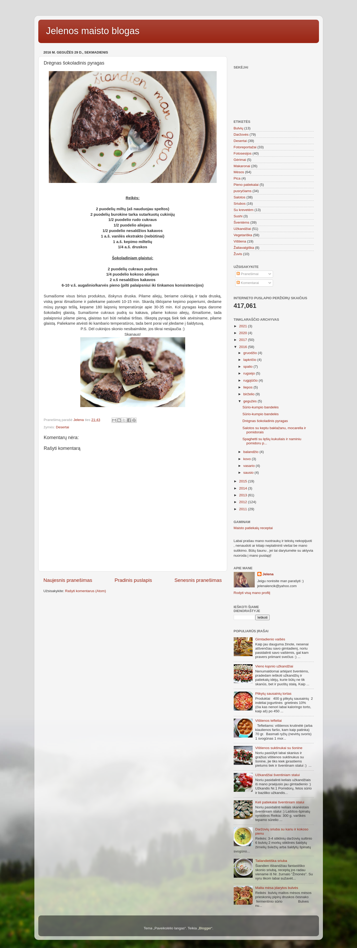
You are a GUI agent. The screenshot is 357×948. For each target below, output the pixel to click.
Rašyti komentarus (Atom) (85, 591)
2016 (243, 347)
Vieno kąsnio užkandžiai (274, 666)
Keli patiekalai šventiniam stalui (279, 802)
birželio (249, 394)
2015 (243, 481)
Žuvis (238, 254)
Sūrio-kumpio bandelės (260, 407)
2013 (243, 495)
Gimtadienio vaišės (270, 639)
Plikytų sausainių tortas (273, 694)
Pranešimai (247, 274)
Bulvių (238, 128)
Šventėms (241, 222)
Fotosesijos (243, 153)
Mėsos (239, 172)
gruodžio (250, 353)
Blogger (205, 928)
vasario (249, 466)
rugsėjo (249, 373)
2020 (243, 333)
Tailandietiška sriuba (271, 861)
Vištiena (240, 241)
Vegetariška (243, 235)
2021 (243, 326)
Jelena (268, 574)
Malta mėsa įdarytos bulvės (276, 888)
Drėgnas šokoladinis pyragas (265, 421)
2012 (243, 502)
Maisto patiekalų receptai (253, 528)
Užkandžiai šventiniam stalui (277, 775)
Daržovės (241, 134)
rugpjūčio (251, 380)
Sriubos (240, 204)
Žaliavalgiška (244, 248)
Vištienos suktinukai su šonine (278, 748)
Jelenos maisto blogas (93, 30)
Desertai (62, 427)
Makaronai (242, 166)
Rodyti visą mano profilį (252, 593)
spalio (248, 366)
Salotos (240, 197)
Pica (237, 178)
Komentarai (248, 283)
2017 (243, 340)
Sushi (238, 216)
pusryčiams (243, 191)
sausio (249, 473)
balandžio (251, 452)
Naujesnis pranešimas (68, 580)
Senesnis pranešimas (198, 580)
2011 (243, 509)
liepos (248, 387)
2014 (243, 488)
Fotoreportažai (245, 147)
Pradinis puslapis (133, 580)
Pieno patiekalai (246, 185)
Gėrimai (240, 160)
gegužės (250, 401)
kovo (247, 459)
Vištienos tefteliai (268, 721)
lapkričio (250, 360)
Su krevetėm (244, 210)
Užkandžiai (242, 229)
